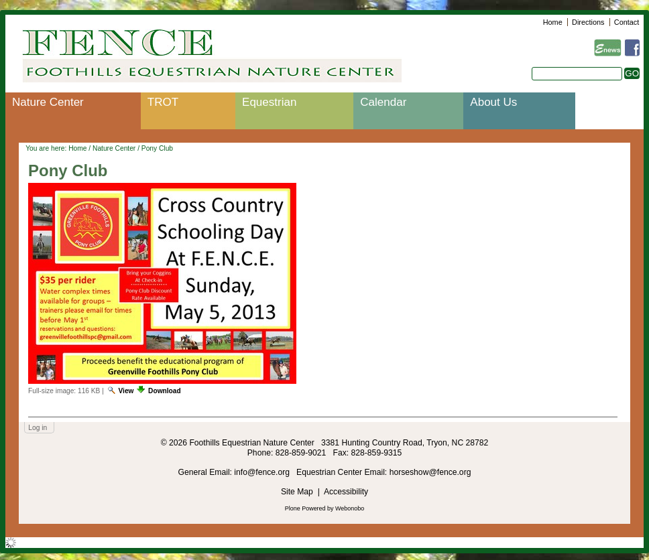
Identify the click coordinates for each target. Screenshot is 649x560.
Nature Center (48, 102)
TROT (163, 102)
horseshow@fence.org (430, 472)
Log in (37, 427)
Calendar (383, 102)
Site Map (297, 491)
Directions (588, 22)
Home (553, 22)
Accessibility (346, 491)
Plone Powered (305, 508)
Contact (626, 22)
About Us (493, 102)
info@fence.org (263, 472)
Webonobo (349, 508)
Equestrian (269, 102)
